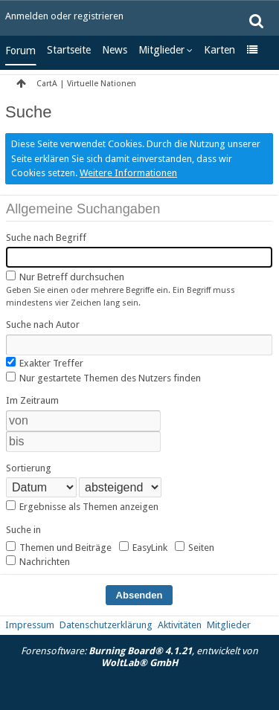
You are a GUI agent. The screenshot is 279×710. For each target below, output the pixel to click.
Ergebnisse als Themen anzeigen (82, 506)
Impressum (29, 624)
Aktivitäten (180, 624)
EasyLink (143, 547)
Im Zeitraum (32, 400)
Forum (20, 51)
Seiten (194, 547)
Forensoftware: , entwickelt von (139, 657)
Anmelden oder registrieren (64, 16)
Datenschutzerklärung (106, 624)
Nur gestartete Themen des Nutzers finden (103, 378)
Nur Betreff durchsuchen (65, 277)
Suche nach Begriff (46, 237)
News (114, 50)
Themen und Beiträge (59, 547)
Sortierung (28, 468)
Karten (219, 50)
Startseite (69, 50)
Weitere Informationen (128, 172)
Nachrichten (38, 561)
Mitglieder (161, 50)
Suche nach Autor (43, 324)
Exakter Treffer (44, 363)
